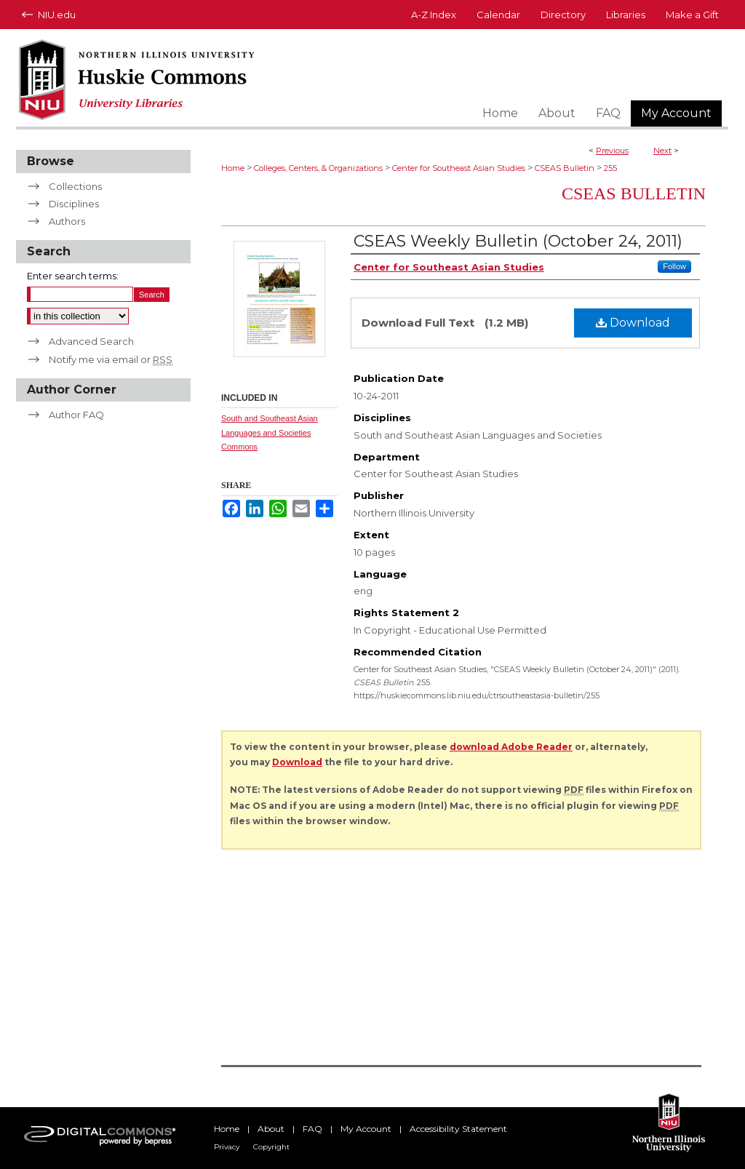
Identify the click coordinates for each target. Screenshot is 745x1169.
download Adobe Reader (511, 746)
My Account (365, 1128)
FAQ (312, 1128)
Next (662, 150)
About (271, 1128)
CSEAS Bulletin (564, 168)
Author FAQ (76, 414)
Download (633, 323)
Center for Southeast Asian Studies (458, 168)
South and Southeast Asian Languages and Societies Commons (269, 433)
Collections (75, 186)
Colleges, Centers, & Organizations (318, 168)
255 (610, 168)
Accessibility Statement (458, 1128)
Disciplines (74, 204)
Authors (67, 221)
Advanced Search (91, 341)
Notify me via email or (110, 359)
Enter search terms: (73, 276)
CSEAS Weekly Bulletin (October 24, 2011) (518, 241)
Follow (674, 266)
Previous (612, 150)
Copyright (271, 1147)
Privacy (226, 1147)
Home (232, 168)
